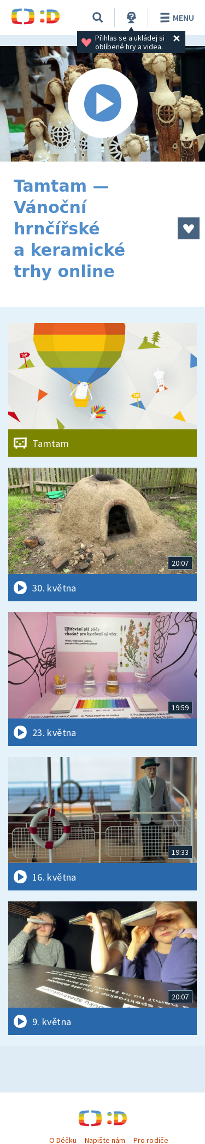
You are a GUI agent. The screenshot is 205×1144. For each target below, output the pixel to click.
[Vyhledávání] (97, 17)
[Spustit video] (102, 104)
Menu (175, 17)
